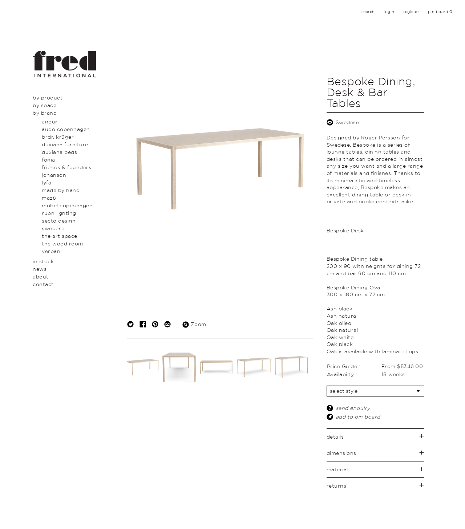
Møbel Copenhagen (67, 205)
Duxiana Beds (59, 152)
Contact (43, 284)
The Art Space (59, 236)
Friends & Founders (66, 167)
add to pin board (358, 417)
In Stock (43, 261)
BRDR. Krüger (58, 137)
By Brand (45, 113)
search (368, 11)
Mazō (49, 198)
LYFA (46, 182)
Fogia (48, 159)
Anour (50, 121)
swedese (53, 228)
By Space (44, 105)
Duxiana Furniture (65, 144)
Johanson (54, 175)
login (389, 11)
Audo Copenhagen (66, 129)
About (41, 276)
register (411, 11)
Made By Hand (61, 190)
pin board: (440, 11)
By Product (47, 97)
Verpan (51, 251)
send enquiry (353, 408)
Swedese (347, 122)
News (39, 269)
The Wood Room (62, 243)
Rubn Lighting (59, 213)
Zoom (194, 324)
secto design (59, 220)
